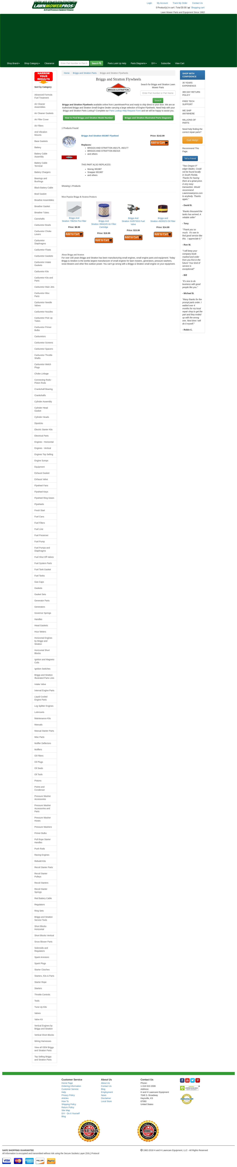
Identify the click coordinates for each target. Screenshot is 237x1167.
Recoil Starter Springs (40, 890)
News (103, 1095)
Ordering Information (71, 1086)
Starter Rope (40, 982)
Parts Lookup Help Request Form (125, 110)
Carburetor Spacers (43, 349)
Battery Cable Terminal (40, 164)
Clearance (49, 63)
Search (96, 63)
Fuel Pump (39, 541)
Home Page (67, 1083)
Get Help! (192, 140)
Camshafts (39, 219)
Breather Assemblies (44, 200)
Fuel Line (38, 529)
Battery (37, 147)
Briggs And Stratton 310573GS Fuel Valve (133, 221)
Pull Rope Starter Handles (42, 841)
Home (66, 73)
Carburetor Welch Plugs (42, 366)
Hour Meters (40, 631)
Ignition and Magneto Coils (44, 661)
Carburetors (40, 336)
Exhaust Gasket (41, 473)
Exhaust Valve (41, 479)
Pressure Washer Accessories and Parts (42, 808)
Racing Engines (41, 855)
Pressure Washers (43, 827)
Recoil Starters (41, 883)
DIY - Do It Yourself (71, 1113)
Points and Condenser (39, 788)
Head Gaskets (41, 625)
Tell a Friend (190, 158)
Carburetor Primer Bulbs (42, 328)
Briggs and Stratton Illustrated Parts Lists (44, 676)
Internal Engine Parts (44, 690)
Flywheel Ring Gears (44, 498)
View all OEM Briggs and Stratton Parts (44, 1049)
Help (64, 1092)
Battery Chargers (42, 172)
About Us (105, 1083)
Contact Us (197, 3)
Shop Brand (13, 63)
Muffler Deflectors (42, 743)
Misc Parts (39, 737)
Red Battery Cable (43, 898)
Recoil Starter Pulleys (40, 875)
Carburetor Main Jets (44, 287)
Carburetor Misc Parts (42, 294)
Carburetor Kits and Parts (43, 279)
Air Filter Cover (41, 119)
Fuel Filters (39, 523)
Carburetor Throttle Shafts (43, 356)
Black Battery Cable (43, 187)
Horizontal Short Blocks (42, 651)
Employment (107, 1092)
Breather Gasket (42, 206)
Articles (65, 1098)
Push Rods (39, 848)
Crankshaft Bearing (43, 389)
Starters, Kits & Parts (44, 976)
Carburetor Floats (42, 250)
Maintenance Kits (42, 718)
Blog (64, 1116)
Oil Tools (38, 774)
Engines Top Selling (43, 454)
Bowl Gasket (40, 194)
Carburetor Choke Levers (42, 232)
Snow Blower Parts (43, 941)
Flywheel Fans (41, 485)
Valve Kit (38, 1019)
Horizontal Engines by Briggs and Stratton (43, 641)
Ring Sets (39, 911)
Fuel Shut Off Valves (44, 557)
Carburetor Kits (41, 271)
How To (65, 1101)
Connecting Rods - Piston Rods (43, 381)
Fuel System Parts (43, 563)
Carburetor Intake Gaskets (42, 263)
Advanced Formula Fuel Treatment (43, 96)
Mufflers (38, 749)
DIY (153, 63)
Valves (37, 1013)
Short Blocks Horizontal (40, 927)
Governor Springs (42, 613)
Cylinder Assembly (43, 401)
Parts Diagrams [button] (139, 63)
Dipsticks (38, 423)
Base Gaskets (41, 141)
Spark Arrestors (41, 957)
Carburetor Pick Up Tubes (43, 319)
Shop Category (32, 63)
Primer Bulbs (40, 833)
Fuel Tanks (39, 575)
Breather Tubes (41, 212)
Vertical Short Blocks (44, 1035)
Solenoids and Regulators (41, 949)
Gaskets (38, 588)
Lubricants (39, 712)
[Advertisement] (118, 36)
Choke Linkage (41, 373)
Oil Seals (38, 768)
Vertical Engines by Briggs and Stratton (43, 1027)
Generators (39, 607)
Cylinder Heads (41, 417)
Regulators (39, 904)
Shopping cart (198, 7)
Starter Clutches (42, 969)
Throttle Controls (42, 994)
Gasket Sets (40, 594)
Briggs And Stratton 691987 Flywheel (100, 136)
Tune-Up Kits (40, 1007)
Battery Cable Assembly (40, 155)
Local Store (106, 1101)
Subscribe (166, 63)
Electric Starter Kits (43, 429)
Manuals (38, 724)
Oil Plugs (38, 762)
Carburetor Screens (43, 342)
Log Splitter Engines (43, 706)
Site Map (66, 1110)
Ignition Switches (42, 669)
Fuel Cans (39, 516)
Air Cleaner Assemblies (39, 105)
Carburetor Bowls (42, 225)
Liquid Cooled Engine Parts (40, 698)
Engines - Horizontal (44, 442)
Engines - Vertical (42, 448)
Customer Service (70, 1089)
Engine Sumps (41, 460)
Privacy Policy (68, 1095)
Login (149, 3)
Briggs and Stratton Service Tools (43, 918)
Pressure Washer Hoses (42, 819)
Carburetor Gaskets (43, 256)
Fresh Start (39, 510)
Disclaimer (106, 1098)
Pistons (37, 780)
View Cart (179, 63)
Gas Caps (39, 582)
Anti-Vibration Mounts (40, 133)
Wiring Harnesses (42, 1041)
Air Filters (38, 125)
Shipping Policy (69, 1104)
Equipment (39, 467)
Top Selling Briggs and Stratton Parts (43, 1058)
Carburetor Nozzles (43, 311)
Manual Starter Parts (44, 731)
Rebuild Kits (40, 861)
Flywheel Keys (41, 492)
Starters (38, 988)
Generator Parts (42, 600)
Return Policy (68, 1107)
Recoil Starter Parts (43, 867)
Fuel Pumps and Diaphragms (42, 549)
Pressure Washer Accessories (42, 797)
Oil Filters (38, 756)
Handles (38, 619)
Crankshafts (40, 395)
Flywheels (39, 504)
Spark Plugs (40, 963)
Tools (36, 1001)
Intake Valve (40, 684)
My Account (162, 3)
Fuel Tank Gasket (42, 569)
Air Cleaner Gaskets (43, 113)
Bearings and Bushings (40, 180)
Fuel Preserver (41, 535)
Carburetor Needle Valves (43, 304)
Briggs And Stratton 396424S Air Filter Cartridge (103, 224)
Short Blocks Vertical (44, 935)
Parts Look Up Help (117, 63)
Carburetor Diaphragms (40, 242)
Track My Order (180, 3)
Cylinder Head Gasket (41, 409)
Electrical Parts (41, 435)
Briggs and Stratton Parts (84, 73)
